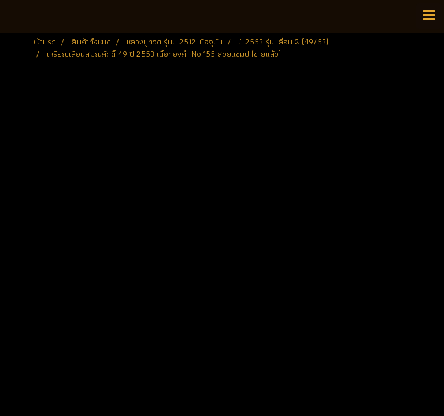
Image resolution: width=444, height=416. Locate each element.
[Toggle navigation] (429, 16)
